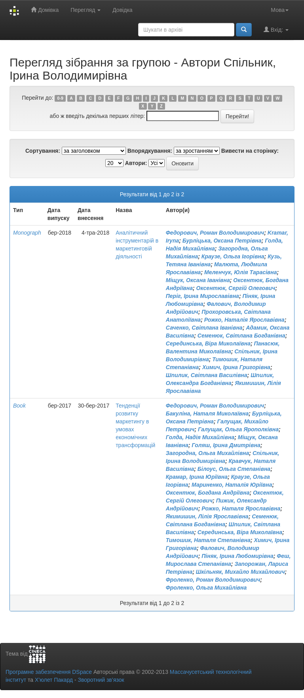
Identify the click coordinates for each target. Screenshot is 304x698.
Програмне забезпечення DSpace (49, 672)
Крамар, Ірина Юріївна (197, 477)
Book (19, 405)
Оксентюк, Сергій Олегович (236, 288)
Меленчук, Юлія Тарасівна (240, 272)
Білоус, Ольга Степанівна (234, 469)
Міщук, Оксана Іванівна (198, 280)
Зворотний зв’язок (101, 680)
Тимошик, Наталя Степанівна (208, 540)
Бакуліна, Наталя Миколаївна (207, 413)
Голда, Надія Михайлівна (200, 437)
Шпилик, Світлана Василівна (206, 375)
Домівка (45, 9)
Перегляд (85, 10)
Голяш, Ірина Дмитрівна (226, 445)
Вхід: (276, 29)
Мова (280, 10)
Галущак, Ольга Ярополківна (238, 429)
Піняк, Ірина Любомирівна (237, 556)
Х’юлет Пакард (54, 680)
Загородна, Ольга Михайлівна (207, 453)
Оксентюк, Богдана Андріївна (208, 492)
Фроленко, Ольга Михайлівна (206, 587)
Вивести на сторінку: (250, 151)
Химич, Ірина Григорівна (236, 367)
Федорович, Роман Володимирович (215, 233)
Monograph (27, 233)
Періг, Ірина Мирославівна (202, 296)
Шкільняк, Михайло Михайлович (240, 572)
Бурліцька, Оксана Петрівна (222, 240)
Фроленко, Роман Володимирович (213, 580)
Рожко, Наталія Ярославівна (244, 320)
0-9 (60, 98)
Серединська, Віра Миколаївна (208, 343)
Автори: (136, 163)
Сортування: (42, 151)
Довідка (122, 10)
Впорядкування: (149, 151)
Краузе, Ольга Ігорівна (232, 256)
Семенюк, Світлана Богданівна (241, 335)
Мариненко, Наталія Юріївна (232, 485)
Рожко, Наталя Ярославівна (240, 508)
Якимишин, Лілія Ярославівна (207, 516)
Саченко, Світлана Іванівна (204, 327)
